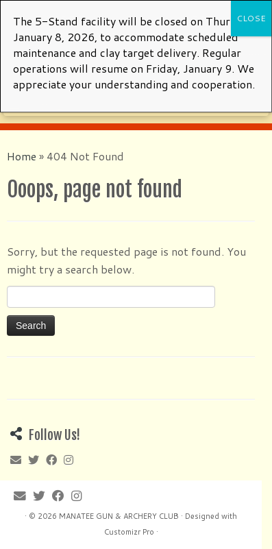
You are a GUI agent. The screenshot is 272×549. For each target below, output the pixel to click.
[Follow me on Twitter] (31, 104)
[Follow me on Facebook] (46, 104)
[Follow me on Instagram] (61, 104)
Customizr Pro (129, 531)
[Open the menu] (249, 98)
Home (21, 156)
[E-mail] (16, 104)
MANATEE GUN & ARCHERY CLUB (119, 516)
